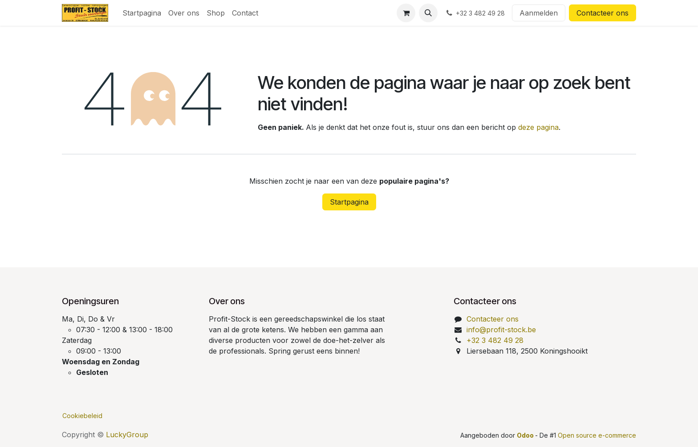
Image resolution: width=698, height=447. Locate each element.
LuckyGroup (127, 434)
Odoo (526, 435)
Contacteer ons (602, 12)
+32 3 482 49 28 (495, 340)
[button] (428, 13)
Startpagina (349, 201)
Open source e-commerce (597, 435)
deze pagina (538, 127)
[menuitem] (142, 13)
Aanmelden (538, 12)
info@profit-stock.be (501, 329)
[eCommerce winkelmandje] (406, 13)
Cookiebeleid (82, 415)
